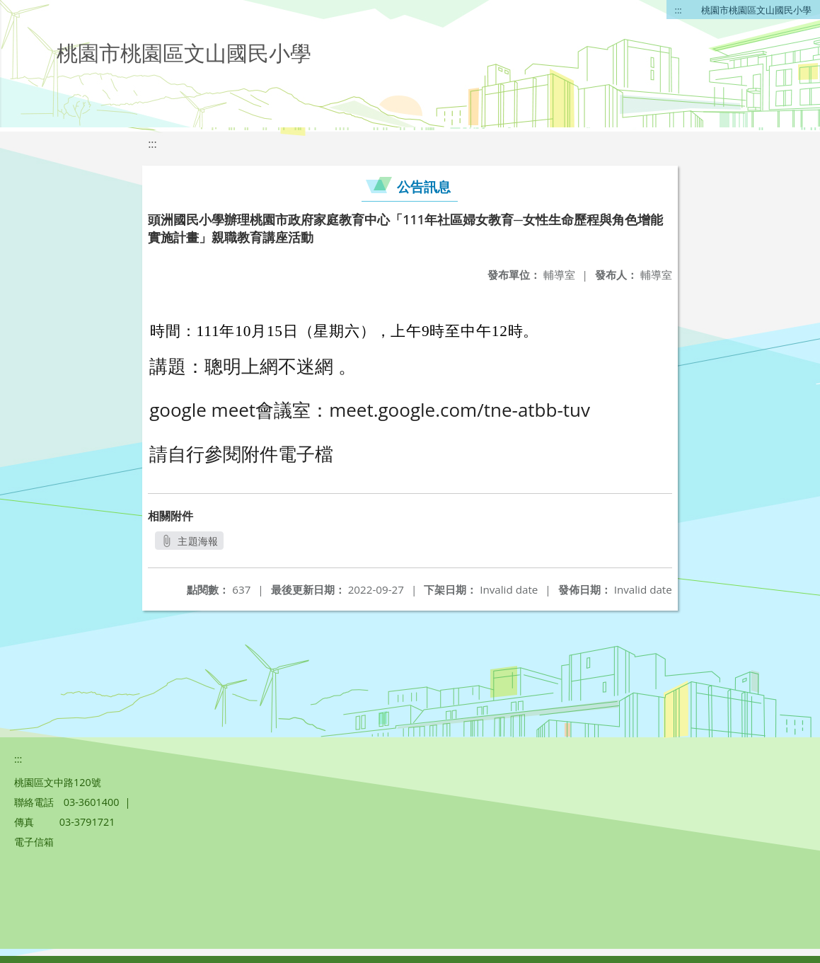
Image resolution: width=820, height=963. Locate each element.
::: (678, 10)
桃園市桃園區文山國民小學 (756, 10)
